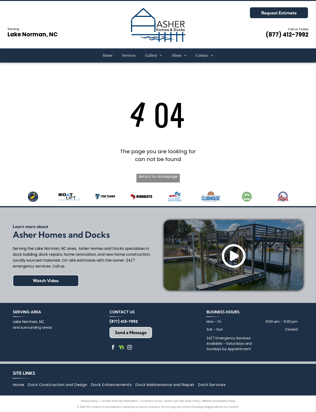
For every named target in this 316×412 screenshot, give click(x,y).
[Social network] (121, 348)
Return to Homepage (158, 176)
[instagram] (129, 348)
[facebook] (113, 348)
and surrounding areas (32, 327)
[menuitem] (107, 55)
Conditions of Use (151, 401)
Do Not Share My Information (120, 401)
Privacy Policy (89, 401)
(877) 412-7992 (287, 34)
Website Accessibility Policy (218, 401)
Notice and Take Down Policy (182, 401)
